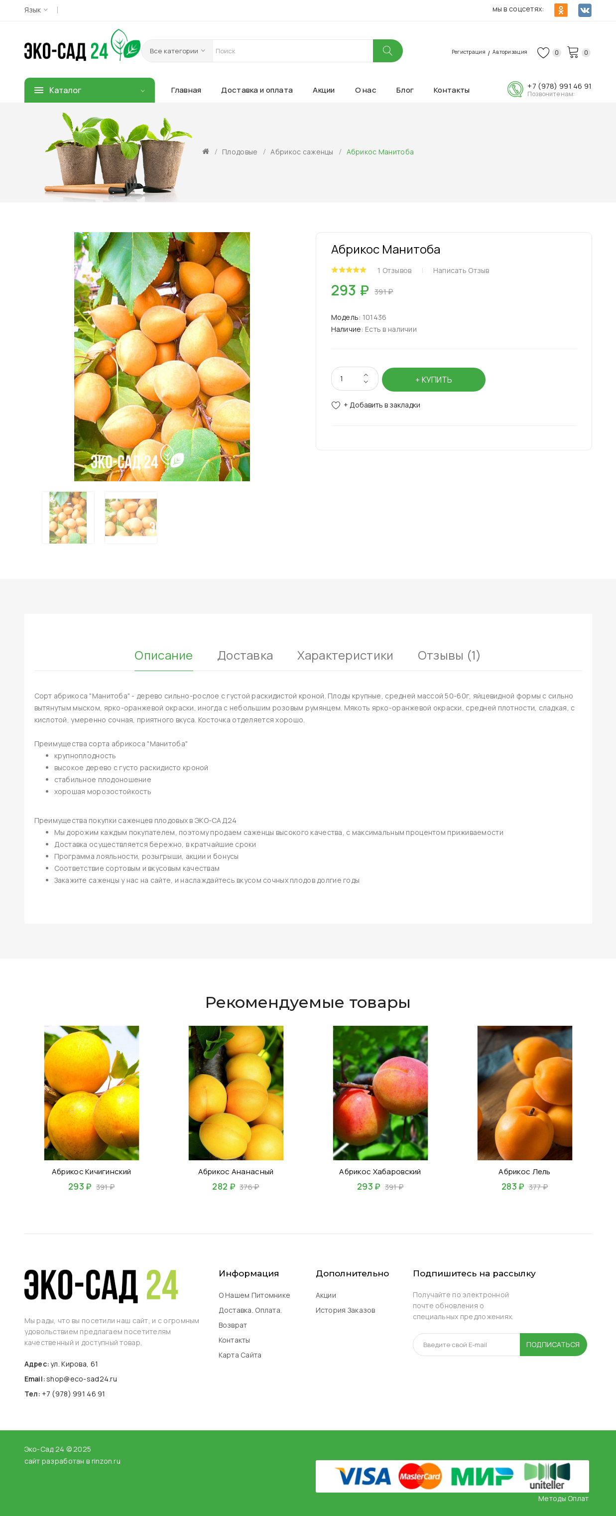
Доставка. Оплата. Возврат (250, 1317)
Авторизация (500, 51)
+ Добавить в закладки (382, 402)
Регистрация (447, 51)
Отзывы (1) (450, 654)
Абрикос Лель (524, 1171)
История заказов (345, 1310)
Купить (438, 377)
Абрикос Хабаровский (380, 1171)
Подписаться (553, 1344)
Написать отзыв (465, 269)
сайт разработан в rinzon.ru (72, 1460)
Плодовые (239, 151)
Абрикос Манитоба (380, 151)
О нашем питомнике (255, 1295)
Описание (163, 654)
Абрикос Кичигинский (91, 1171)
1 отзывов (398, 269)
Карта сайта (240, 1355)
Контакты (234, 1340)
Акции (326, 1295)
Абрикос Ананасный (236, 1171)
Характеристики (345, 654)
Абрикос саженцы (301, 151)
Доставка (245, 654)
